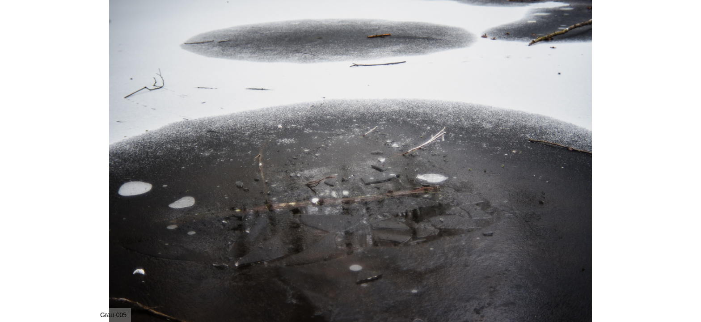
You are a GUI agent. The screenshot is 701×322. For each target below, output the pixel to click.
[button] (597, 23)
